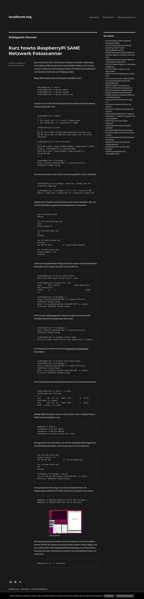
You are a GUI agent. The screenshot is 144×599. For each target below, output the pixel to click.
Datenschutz (108, 17)
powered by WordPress (39, 589)
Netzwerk (12, 63)
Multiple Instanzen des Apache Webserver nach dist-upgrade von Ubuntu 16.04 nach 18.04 (120, 55)
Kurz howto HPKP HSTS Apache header (119, 130)
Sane (10, 65)
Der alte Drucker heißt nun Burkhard (118, 46)
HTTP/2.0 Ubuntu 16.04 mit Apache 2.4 (119, 88)
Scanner (16, 65)
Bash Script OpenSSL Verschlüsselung (119, 90)
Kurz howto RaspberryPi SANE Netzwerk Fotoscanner (44, 50)
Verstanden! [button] (109, 596)
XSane (22, 65)
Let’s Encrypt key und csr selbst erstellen (120, 78)
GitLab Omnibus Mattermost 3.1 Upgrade (120, 114)
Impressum (94, 17)
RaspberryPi (20, 63)
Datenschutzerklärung (125, 596)
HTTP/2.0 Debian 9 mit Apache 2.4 (118, 86)
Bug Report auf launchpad (77, 349)
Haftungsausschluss (126, 17)
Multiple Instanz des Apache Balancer (119, 93)
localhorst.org (20, 17)
